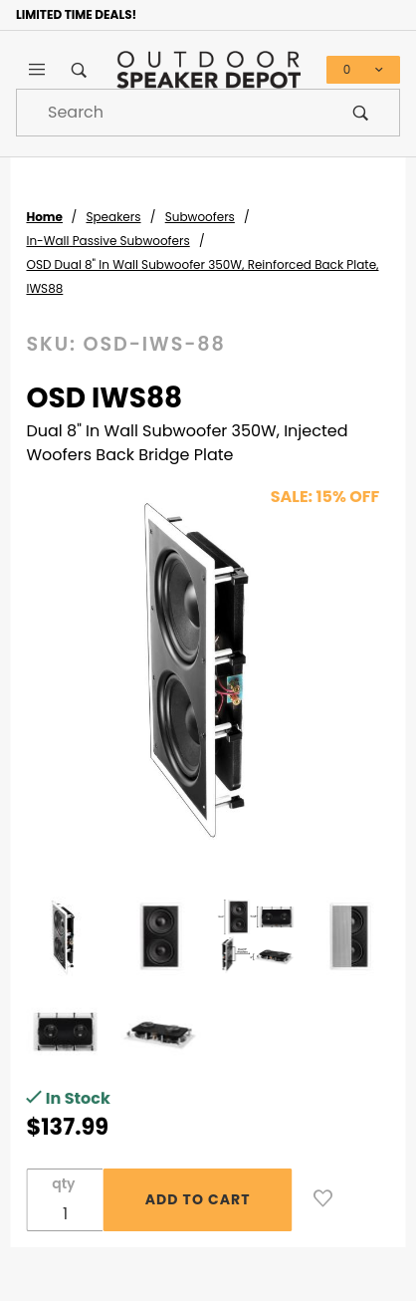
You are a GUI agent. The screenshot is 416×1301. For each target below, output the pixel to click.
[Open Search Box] (79, 70)
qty (63, 1183)
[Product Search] (169, 112)
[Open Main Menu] (37, 70)
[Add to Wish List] (323, 1198)
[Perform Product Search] (360, 112)
